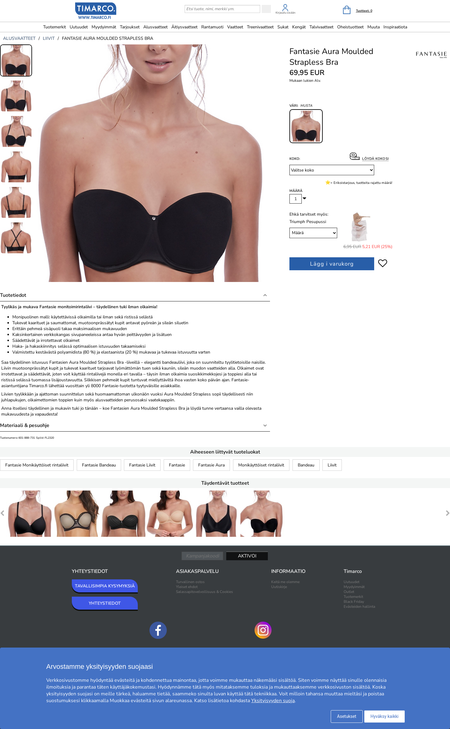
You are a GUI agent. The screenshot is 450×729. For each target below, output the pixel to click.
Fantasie (177, 465)
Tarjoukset (130, 27)
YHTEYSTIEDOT (105, 603)
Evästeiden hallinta (359, 606)
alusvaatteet (19, 38)
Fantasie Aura (211, 465)
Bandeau (306, 465)
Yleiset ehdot (187, 586)
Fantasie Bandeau (99, 465)
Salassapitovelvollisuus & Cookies (204, 591)
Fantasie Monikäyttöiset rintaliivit (36, 465)
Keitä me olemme (285, 581)
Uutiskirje (279, 586)
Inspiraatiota (395, 27)
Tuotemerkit (54, 27)
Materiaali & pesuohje (24, 425)
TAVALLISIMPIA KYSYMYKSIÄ (105, 586)
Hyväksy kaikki (384, 716)
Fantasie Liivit (142, 465)
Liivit (332, 465)
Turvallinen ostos (190, 581)
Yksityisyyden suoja (273, 700)
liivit (49, 38)
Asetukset (346, 716)
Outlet (349, 591)
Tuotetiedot (13, 295)
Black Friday (354, 601)
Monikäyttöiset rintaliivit (261, 465)
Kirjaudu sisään (285, 12)
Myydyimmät (104, 27)
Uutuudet (79, 27)
